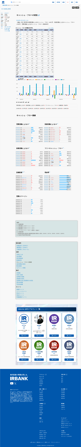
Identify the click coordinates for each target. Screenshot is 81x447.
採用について (47, 442)
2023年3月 (18, 139)
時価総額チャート (22, 297)
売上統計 (41, 405)
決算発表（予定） (43, 436)
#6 (22, 172)
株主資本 (41, 409)
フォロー (23, 335)
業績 (53, 2)
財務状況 (19, 260)
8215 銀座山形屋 (6, 9)
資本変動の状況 (21, 264)
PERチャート (20, 293)
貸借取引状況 (20, 278)
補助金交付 (41, 400)
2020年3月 (18, 134)
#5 (63, 148)
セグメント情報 (21, 268)
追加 (77, 7)
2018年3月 (18, 131)
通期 (20, 34)
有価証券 (63, 407)
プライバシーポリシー (55, 442)
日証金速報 (20, 284)
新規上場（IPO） (42, 438)
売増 (62, 376)
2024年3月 (18, 141)
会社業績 (19, 256)
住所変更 (63, 392)
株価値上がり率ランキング (66, 423)
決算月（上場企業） (43, 432)
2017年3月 (18, 129)
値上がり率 (41, 376)
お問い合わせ (33, 442)
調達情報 (41, 398)
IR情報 (18, 273)
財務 (63, 2)
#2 (29, 123)
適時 (10, 26)
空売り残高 (20, 275)
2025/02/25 (7, 13)
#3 (57, 123)
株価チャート (20, 289)
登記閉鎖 (63, 394)
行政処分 (41, 392)
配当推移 (19, 266)
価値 (8, 29)
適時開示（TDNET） (22, 247)
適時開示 (63, 405)
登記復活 (63, 396)
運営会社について (40, 442)
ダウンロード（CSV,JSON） (66, 436)
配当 (77, 2)
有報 (5, 26)
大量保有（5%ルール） (23, 249)
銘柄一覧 (41, 421)
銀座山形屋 (5, 5)
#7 (24, 172)
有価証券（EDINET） (23, 245)
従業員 (40, 414)
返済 (62, 378)
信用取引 (41, 380)
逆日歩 (40, 385)
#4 (29, 148)
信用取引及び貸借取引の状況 (25, 280)
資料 (2, 26)
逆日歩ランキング (64, 427)
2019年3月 (18, 132)
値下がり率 (41, 378)
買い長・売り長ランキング (66, 425)
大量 (8, 26)
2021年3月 (18, 136)
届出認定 (41, 394)
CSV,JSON (7, 30)
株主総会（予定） (43, 434)
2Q (20, 31)
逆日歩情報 (20, 282)
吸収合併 (63, 398)
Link (2, 28)
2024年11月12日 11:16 (22, 20)
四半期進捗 (20, 258)
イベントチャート (22, 291)
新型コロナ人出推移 (65, 434)
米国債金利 (63, 432)
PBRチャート (20, 295)
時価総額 (41, 412)
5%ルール (63, 409)
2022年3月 (18, 138)
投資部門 (41, 383)
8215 (2, 13)
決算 (7, 28)
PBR (2, 19)
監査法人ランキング (65, 421)
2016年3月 (18, 127)
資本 (72, 2)
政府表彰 (41, 396)
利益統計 (41, 407)
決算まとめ (20, 254)
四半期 (58, 2)
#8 (49, 172)
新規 (62, 380)
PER (1, 15)
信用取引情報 (20, 276)
